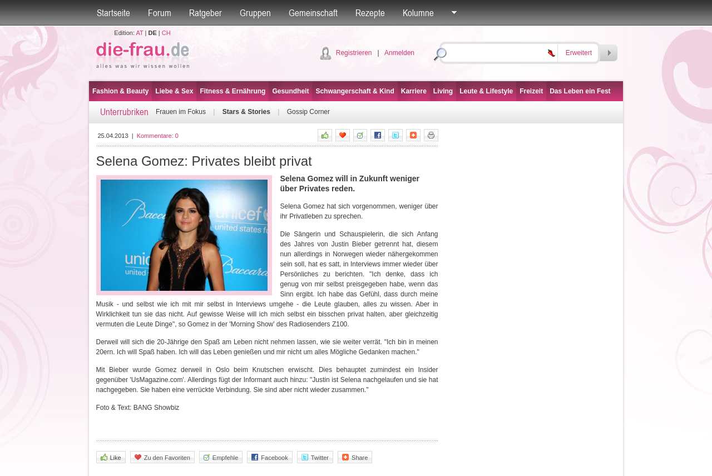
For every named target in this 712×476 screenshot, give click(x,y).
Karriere (414, 91)
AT (139, 32)
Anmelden (399, 53)
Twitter (315, 457)
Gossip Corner (308, 112)
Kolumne (418, 12)
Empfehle (221, 457)
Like (111, 457)
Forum (159, 12)
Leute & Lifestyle (486, 91)
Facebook (269, 457)
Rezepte (370, 12)
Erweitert (579, 53)
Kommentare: (158, 135)
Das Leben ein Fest (580, 91)
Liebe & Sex (174, 91)
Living (443, 91)
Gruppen (255, 12)
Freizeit (531, 91)
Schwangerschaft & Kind (354, 91)
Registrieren (354, 53)
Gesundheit (290, 91)
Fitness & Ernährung (232, 91)
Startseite (113, 12)
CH (166, 32)
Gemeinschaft (313, 12)
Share (355, 457)
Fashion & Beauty (120, 91)
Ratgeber (205, 12)
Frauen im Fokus (181, 112)
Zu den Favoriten (162, 457)
